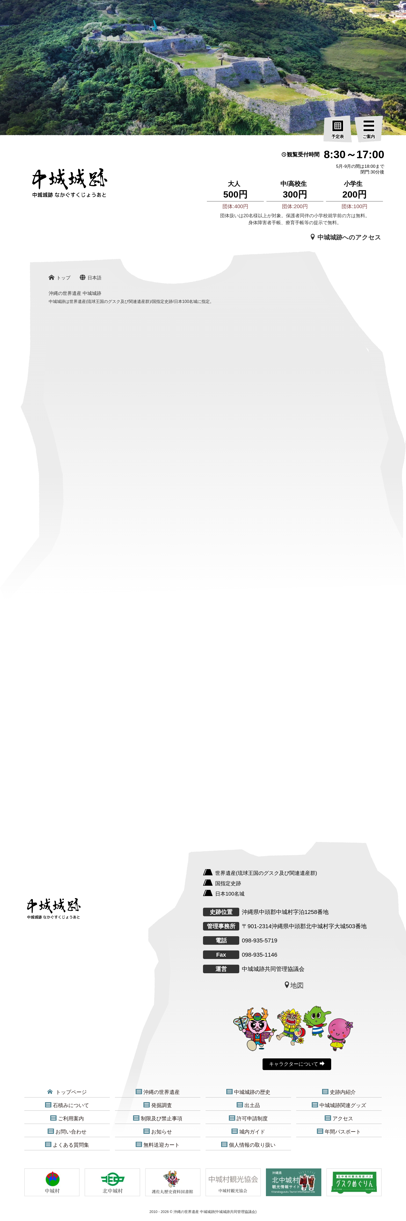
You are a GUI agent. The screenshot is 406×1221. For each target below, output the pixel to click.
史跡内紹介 (339, 1092)
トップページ (67, 1092)
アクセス (339, 1118)
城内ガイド (248, 1132)
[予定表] (337, 130)
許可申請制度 (248, 1118)
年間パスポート (339, 1132)
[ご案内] (368, 130)
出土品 (248, 1105)
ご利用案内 (67, 1118)
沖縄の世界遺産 (158, 1092)
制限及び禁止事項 (157, 1118)
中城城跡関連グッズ (339, 1105)
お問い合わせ (67, 1132)
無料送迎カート (158, 1145)
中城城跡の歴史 (248, 1092)
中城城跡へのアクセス (345, 237)
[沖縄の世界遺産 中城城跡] (62, 185)
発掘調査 (157, 1105)
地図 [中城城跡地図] (294, 985)
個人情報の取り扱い (248, 1145)
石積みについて (67, 1105)
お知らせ (157, 1132)
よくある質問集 (67, 1145)
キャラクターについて (296, 1064)
